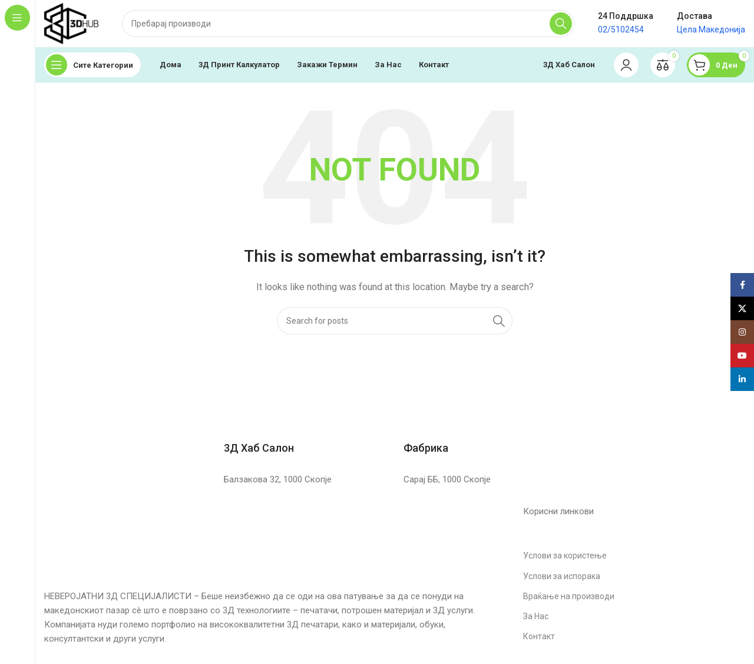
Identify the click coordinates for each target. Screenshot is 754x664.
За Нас (535, 616)
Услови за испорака (561, 576)
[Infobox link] (305, 435)
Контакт (539, 636)
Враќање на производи (568, 596)
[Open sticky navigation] (92, 65)
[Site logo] (71, 23)
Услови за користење (565, 555)
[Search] (348, 23)
